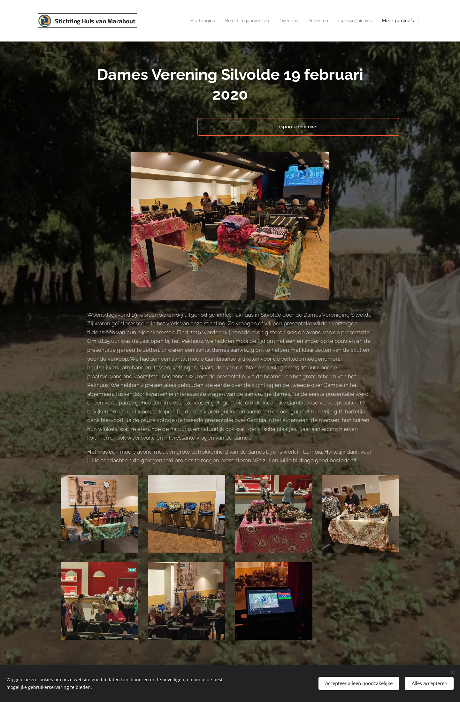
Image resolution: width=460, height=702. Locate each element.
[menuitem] (191, 21)
